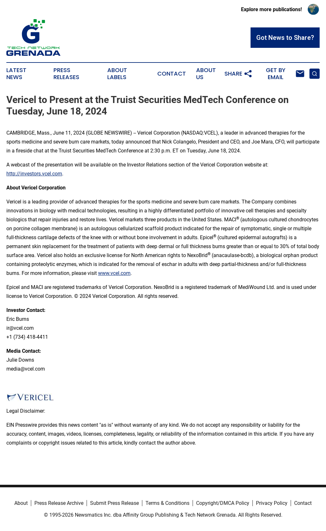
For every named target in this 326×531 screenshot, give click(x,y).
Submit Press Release (114, 503)
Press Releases (66, 74)
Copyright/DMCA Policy (222, 503)
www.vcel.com (114, 273)
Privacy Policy (271, 503)
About (21, 503)
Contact (171, 73)
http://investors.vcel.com (34, 174)
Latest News (16, 74)
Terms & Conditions (167, 503)
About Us (206, 74)
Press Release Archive (58, 503)
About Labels (117, 74)
